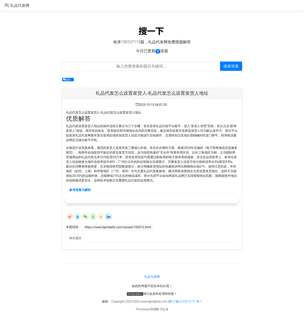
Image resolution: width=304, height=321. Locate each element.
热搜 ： (68, 79)
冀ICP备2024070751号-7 (185, 301)
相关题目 (75, 238)
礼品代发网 (19, 5)
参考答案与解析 (80, 190)
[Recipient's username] (141, 66)
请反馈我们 (135, 294)
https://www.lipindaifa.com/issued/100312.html (118, 227)
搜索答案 (231, 66)
